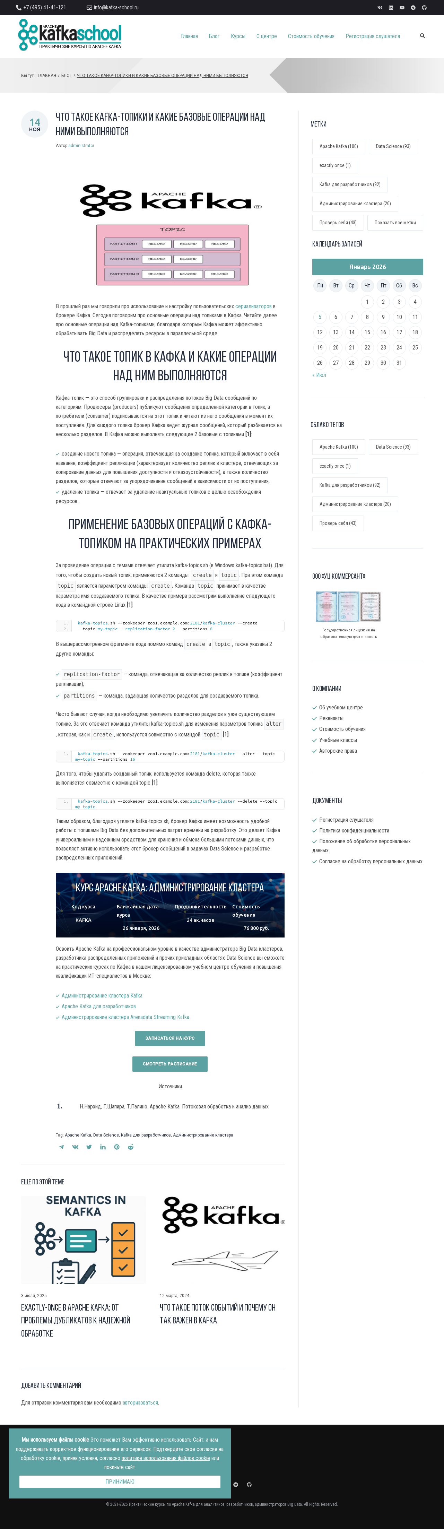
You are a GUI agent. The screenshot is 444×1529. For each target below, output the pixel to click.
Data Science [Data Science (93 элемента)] (393, 447)
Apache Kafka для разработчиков (99, 1006)
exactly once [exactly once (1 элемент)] (335, 466)
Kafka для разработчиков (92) (350, 184)
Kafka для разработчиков (146, 1135)
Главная (47, 75)
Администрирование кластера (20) (355, 203)
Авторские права (338, 751)
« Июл (319, 375)
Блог (66, 75)
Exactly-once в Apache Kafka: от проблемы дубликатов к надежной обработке (75, 1321)
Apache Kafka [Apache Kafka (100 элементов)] (339, 447)
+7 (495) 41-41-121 (44, 7)
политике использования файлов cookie (166, 1458)
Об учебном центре (341, 707)
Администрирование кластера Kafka (102, 995)
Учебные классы (338, 740)
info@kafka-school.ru (116, 7)
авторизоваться (140, 1402)
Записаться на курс (170, 1038)
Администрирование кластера (203, 1135)
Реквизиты (331, 718)
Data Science (106, 1135)
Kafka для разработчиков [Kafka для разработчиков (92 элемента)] (350, 485)
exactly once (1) (335, 165)
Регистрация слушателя (346, 820)
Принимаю (119, 1481)
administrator (81, 145)
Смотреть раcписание (170, 1064)
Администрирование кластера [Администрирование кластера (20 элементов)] (355, 504)
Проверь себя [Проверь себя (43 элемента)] (338, 523)
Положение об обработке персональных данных (361, 846)
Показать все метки (395, 222)
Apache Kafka (78, 1135)
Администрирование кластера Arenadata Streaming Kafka (125, 1017)
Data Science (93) (393, 146)
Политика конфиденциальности (354, 830)
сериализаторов (253, 306)
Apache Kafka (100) (339, 146)
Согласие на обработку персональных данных (371, 861)
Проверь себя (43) (338, 222)
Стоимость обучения (342, 729)
